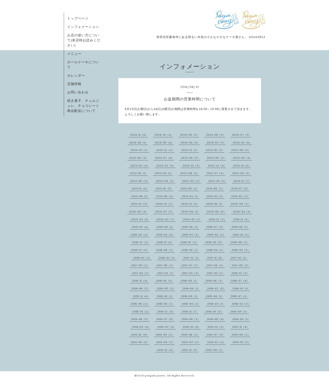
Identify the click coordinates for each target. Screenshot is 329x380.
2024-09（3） (189, 134)
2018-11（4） (165, 242)
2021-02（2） (240, 196)
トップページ (78, 18)
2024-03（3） (216, 142)
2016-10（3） (165, 280)
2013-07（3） (215, 334)
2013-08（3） (190, 334)
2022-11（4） (242, 165)
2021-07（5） (240, 188)
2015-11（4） (141, 296)
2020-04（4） (242, 211)
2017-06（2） (215, 265)
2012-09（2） (215, 349)
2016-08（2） (214, 280)
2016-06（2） (140, 288)
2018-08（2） (240, 242)
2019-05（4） (140, 234)
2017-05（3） (241, 265)
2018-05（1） (190, 250)
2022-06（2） (241, 173)
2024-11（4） (139, 134)
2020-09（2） (240, 203)
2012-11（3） (190, 349)
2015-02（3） (241, 303)
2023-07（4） (164, 157)
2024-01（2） (140, 150)
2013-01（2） (241, 342)
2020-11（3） (190, 203)
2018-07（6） (140, 250)
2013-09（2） (165, 334)
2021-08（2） (215, 188)
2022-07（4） (215, 173)
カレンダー (76, 75)
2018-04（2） (215, 250)
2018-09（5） (214, 242)
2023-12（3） (165, 150)
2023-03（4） (139, 165)
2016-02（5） (216, 288)
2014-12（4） (166, 311)
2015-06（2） (140, 303)
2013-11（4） (240, 326)
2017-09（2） (140, 265)
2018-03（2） (241, 250)
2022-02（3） (191, 180)
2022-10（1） (139, 173)
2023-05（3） (216, 157)
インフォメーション (83, 27)
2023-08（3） (138, 157)
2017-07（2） (190, 265)
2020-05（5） (216, 211)
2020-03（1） (140, 219)
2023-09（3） (240, 150)
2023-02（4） (165, 165)
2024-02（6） (242, 142)
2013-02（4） (216, 342)
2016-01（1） (241, 288)
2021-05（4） (165, 196)
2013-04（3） (165, 342)
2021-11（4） (140, 188)
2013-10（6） (140, 334)
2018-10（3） (189, 242)
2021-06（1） (140, 196)
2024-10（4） (164, 134)
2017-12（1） (191, 257)
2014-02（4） (166, 326)
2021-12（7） (242, 180)
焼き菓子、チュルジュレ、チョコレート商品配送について (83, 105)
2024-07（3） (241, 134)
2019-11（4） (241, 219)
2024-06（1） (138, 142)
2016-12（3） (240, 273)
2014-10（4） (214, 311)
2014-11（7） (190, 311)
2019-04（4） (165, 234)
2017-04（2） (141, 273)
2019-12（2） (217, 219)
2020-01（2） (192, 219)
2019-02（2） (216, 234)
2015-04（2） (191, 303)
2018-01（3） (167, 257)
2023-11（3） (190, 150)
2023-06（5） (190, 157)
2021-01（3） (140, 203)
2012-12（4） (166, 349)
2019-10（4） (141, 226)
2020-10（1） (215, 203)
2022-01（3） (217, 180)
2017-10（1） (239, 257)
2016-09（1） (189, 280)
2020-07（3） (164, 211)
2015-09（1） (190, 296)
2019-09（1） (165, 226)
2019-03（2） (191, 234)
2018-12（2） (141, 242)
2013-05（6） (140, 342)
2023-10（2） (215, 150)
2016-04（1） (191, 288)
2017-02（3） (191, 273)
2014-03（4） (141, 326)
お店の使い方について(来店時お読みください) (84, 40)
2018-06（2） (165, 250)
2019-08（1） (190, 226)
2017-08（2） (165, 265)
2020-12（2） (165, 203)
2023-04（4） (242, 157)
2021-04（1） (191, 196)
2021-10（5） (164, 188)
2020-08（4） (138, 211)
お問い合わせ (78, 92)
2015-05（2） (165, 303)
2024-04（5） (190, 142)
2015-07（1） (239, 296)
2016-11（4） (140, 280)
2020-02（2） (166, 219)
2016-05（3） (166, 288)
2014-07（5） (165, 319)
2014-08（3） (140, 319)
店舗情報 (74, 84)
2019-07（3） (215, 226)
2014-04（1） (241, 319)
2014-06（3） (190, 319)
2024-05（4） (164, 142)
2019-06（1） (240, 226)
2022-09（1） (164, 173)
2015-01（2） (141, 311)
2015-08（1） (215, 296)
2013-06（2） (241, 334)
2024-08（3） (215, 134)
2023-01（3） (192, 165)
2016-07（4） (240, 280)
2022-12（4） (217, 165)
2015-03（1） (216, 303)
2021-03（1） (215, 196)
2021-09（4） (189, 188)
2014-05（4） (216, 319)
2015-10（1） (165, 296)
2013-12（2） (216, 326)
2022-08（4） (189, 173)
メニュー (74, 53)
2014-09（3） (239, 311)
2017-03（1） (166, 273)
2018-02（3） (142, 257)
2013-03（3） (191, 342)
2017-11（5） (215, 257)
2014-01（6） (192, 326)
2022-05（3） (139, 180)
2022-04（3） (165, 180)
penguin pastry (155, 375)
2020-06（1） (190, 211)
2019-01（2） (241, 234)
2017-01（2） (216, 273)
